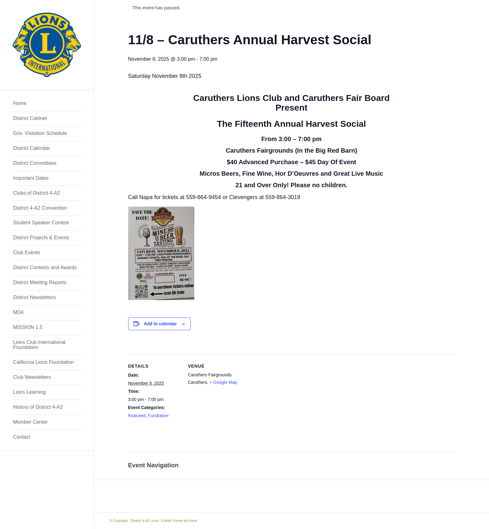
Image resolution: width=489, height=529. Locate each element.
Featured (137, 415)
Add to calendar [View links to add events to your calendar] (160, 323)
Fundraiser (158, 415)
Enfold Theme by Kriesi (179, 520)
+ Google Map (223, 382)
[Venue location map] (281, 407)
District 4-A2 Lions (144, 520)
